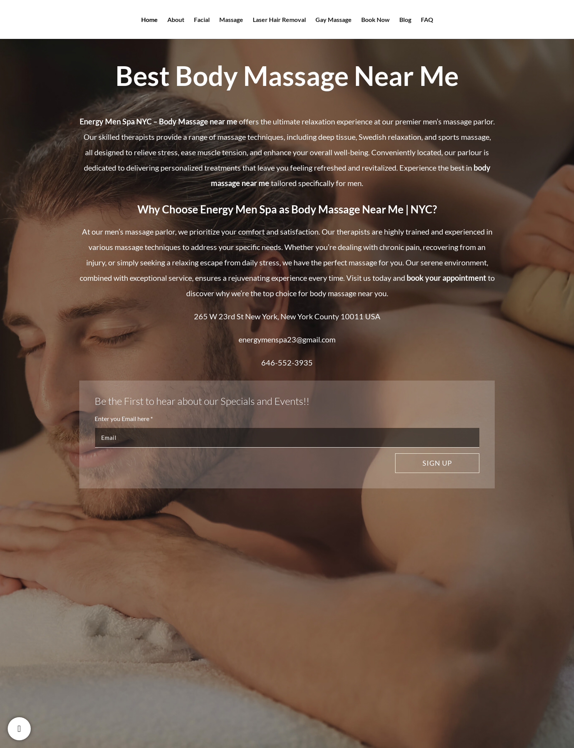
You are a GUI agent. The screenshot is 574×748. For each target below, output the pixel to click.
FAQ (427, 20)
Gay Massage (333, 20)
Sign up (437, 463)
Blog (405, 20)
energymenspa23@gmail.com (287, 339)
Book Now (375, 20)
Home (149, 20)
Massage (231, 20)
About (175, 20)
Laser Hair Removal (279, 20)
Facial (202, 20)
